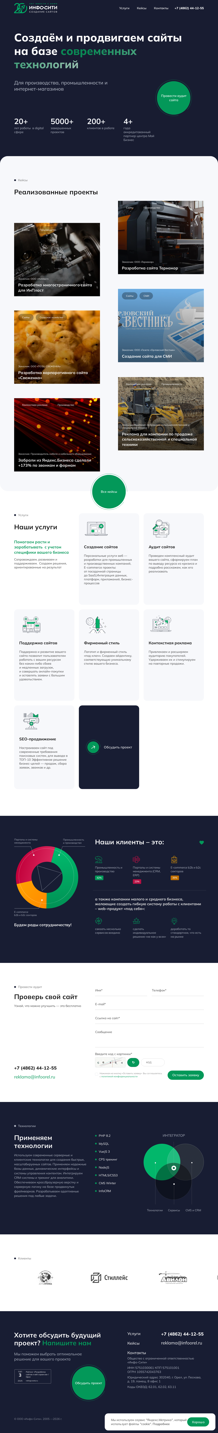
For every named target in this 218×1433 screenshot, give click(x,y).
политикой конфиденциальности (119, 1076)
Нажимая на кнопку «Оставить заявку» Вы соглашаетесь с (131, 1075)
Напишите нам (66, 1343)
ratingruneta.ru (32, 1381)
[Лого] (35, 8)
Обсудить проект (109, 747)
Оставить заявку (185, 1075)
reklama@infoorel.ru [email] (181, 1343)
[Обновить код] (133, 1062)
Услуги (124, 8)
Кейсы (141, 8)
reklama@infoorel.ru (34, 1077)
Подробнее (161, 1424)
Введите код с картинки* (113, 1054)
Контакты (161, 8)
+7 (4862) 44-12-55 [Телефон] (189, 8)
